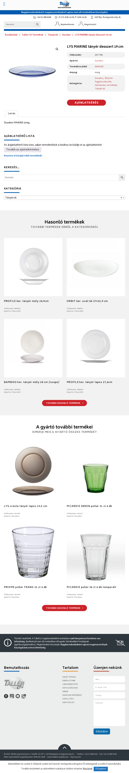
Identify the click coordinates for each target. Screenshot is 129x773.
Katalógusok (70, 688)
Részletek (88, 769)
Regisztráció (90, 24)
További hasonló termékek (64, 403)
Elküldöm (102, 732)
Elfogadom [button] (100, 769)
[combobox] (64, 198)
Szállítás (68, 699)
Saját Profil (69, 677)
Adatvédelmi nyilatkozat (57, 757)
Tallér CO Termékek (32, 35)
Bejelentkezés (67, 24)
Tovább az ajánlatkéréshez (22, 150)
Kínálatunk (68, 680)
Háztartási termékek (106, 85)
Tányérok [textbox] (63, 198)
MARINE (99, 66)
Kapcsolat (68, 702)
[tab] (12, 113)
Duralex (66, 35)
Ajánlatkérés (87, 103)
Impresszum (75, 757)
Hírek (65, 691)
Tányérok (53, 35)
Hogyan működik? (72, 695)
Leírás (11, 114)
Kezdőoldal (11, 35)
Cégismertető (70, 684)
